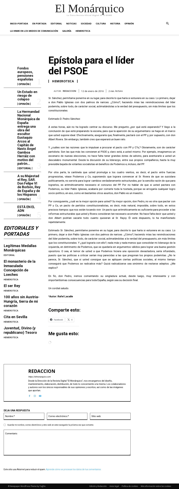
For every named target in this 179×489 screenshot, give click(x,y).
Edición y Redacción (98, 486)
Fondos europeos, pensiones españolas (25, 73)
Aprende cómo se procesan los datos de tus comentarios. (73, 469)
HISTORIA (115, 23)
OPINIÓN (129, 23)
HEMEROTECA (83, 30)
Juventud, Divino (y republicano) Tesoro (20, 330)
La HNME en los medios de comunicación (34, 30)
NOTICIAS (71, 23)
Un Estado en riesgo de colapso (27, 95)
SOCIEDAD (86, 23)
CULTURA (101, 23)
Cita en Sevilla (15, 317)
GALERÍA (66, 30)
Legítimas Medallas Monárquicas (20, 248)
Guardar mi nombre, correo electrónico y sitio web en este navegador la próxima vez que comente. (50, 425)
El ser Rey (12, 286)
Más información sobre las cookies (156, 486)
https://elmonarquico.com (39, 377)
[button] (167, 23)
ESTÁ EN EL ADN (26, 209)
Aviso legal (114, 486)
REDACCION (69, 90)
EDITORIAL (56, 23)
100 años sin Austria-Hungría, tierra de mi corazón (21, 301)
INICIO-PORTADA (19, 23)
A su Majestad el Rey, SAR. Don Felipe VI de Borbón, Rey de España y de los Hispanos (28, 185)
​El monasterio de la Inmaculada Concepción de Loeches (19, 268)
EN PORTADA (39, 23)
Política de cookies (130, 486)
